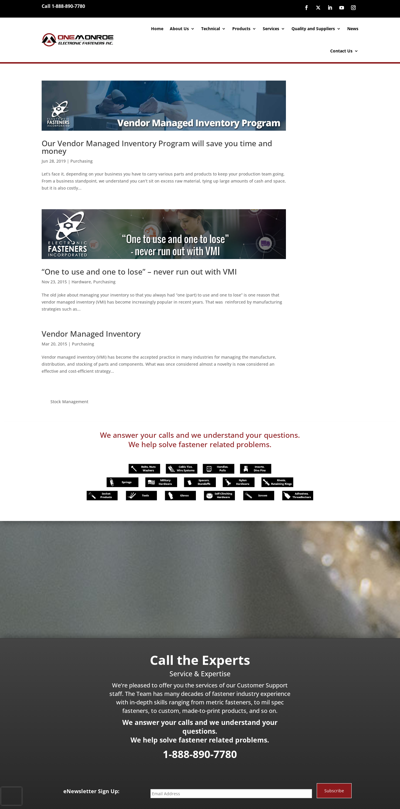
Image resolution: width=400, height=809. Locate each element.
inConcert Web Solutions (247, 798)
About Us (179, 28)
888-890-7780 (243, 787)
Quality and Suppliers (313, 28)
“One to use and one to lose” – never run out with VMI (139, 268)
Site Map (279, 798)
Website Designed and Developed (193, 798)
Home (157, 28)
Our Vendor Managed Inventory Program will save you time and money (157, 145)
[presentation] (11, 796)
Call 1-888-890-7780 (63, 6)
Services (271, 28)
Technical (210, 28)
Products (241, 28)
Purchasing (81, 159)
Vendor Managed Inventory (91, 330)
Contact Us (341, 51)
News (352, 28)
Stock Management (314, 84)
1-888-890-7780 (200, 727)
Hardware (81, 278)
